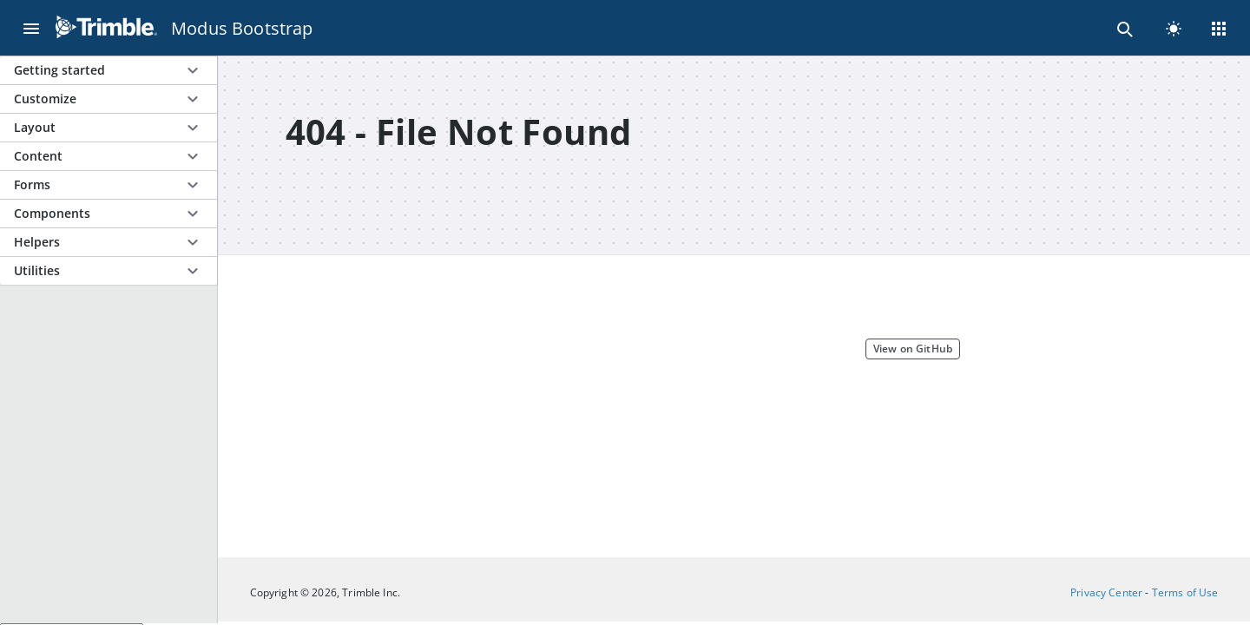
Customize (45, 98)
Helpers (37, 242)
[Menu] (31, 28)
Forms (32, 184)
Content (38, 156)
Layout (35, 127)
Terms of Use (1185, 592)
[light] (1173, 28)
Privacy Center (1106, 592)
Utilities (37, 270)
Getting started (59, 70)
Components (52, 213)
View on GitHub (912, 348)
